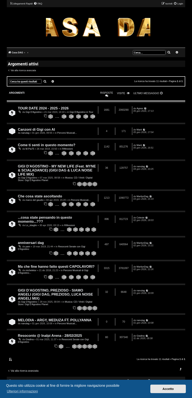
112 (72, 153)
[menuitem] (38, 3)
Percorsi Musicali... (67, 133)
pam (28, 246)
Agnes (140, 108)
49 (88, 253)
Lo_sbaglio (31, 225)
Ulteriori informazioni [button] (22, 391)
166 (72, 116)
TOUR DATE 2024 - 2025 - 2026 (43, 108)
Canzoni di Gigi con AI (36, 129)
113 (79, 153)
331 (86, 277)
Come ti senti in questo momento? (46, 145)
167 (79, 116)
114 (86, 153)
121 (86, 204)
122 (93, 204)
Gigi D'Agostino (33, 112)
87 (76, 229)
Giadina (30, 339)
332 (93, 277)
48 (82, 253)
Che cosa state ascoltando (40, 196)
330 (79, 277)
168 (86, 116)
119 (72, 204)
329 (72, 277)
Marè (139, 129)
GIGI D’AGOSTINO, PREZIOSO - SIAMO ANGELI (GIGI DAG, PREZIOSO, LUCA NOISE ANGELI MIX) (55, 294)
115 (93, 153)
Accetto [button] (168, 389)
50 (94, 253)
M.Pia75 (30, 148)
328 (65, 277)
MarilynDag (142, 196)
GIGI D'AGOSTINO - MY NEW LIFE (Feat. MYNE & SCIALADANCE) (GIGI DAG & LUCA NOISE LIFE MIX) (57, 170)
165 (65, 116)
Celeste (140, 217)
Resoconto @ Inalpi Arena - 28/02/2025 (50, 335)
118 (65, 204)
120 (79, 204)
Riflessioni (67, 148)
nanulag (25, 133)
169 (93, 116)
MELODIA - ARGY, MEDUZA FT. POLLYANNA (54, 320)
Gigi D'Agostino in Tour (81, 112)
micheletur (31, 270)
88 (82, 229)
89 (88, 229)
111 (65, 153)
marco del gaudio (34, 200)
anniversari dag (31, 243)
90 (94, 229)
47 (76, 253)
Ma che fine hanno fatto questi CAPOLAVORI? (56, 266)
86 (70, 229)
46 (70, 253)
